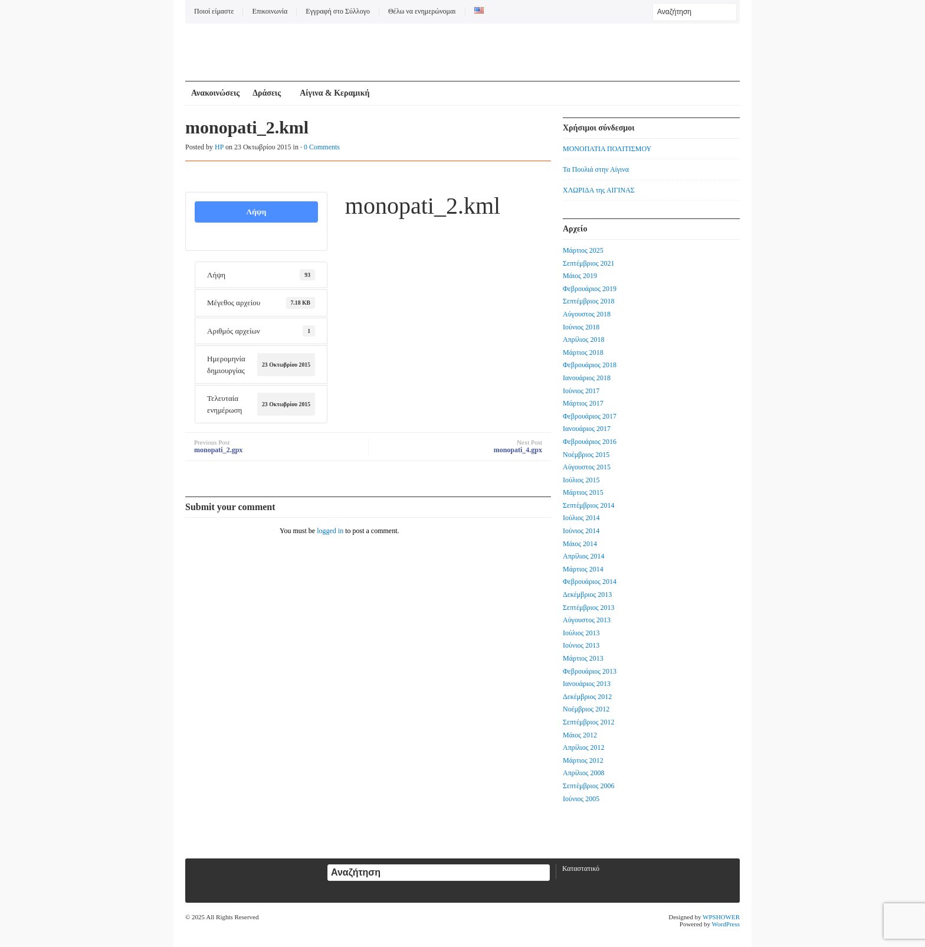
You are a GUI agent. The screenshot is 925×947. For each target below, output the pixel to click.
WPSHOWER (721, 916)
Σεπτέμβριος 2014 (588, 505)
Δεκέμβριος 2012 (587, 697)
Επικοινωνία (269, 11)
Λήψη (256, 211)
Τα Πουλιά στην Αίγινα (596, 169)
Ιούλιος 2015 (581, 480)
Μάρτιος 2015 (583, 492)
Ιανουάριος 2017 (587, 428)
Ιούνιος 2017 (581, 391)
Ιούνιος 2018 (581, 327)
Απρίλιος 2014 (584, 556)
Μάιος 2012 (580, 735)
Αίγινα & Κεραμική (334, 93)
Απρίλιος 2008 (584, 773)
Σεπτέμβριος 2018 (588, 301)
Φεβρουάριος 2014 (589, 581)
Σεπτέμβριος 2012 (588, 722)
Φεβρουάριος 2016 (589, 441)
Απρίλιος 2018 (584, 339)
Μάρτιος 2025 (583, 250)
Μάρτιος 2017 (583, 403)
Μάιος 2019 (580, 276)
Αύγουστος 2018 (587, 314)
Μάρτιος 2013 (583, 658)
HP (219, 147)
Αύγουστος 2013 (587, 620)
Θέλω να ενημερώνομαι (422, 11)
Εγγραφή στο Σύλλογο (338, 11)
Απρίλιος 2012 (584, 747)
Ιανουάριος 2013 (587, 684)
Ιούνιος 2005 (581, 799)
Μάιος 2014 (580, 544)
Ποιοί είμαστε (214, 11)
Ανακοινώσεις (215, 93)
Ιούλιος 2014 (581, 518)
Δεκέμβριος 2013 (587, 594)
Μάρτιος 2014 (583, 569)
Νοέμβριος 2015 (586, 454)
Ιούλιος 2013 (581, 633)
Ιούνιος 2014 (581, 531)
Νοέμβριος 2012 (586, 709)
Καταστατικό (580, 868)
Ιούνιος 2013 (581, 645)
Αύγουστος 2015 (587, 467)
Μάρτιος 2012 (583, 760)
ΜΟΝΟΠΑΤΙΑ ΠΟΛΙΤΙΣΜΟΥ (607, 149)
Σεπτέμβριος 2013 (588, 607)
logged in (330, 531)
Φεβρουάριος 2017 (589, 416)
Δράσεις (266, 93)
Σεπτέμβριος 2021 (588, 263)
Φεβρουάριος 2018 (589, 365)
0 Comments (322, 147)
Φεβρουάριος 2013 (589, 671)
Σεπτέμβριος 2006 (588, 786)
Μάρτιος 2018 (583, 352)
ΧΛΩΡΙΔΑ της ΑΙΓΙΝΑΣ (599, 190)
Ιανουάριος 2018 (587, 378)
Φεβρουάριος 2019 (589, 289)
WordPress (726, 924)
